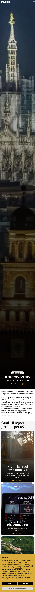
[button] (17, 372)
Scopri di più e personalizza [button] (17, 588)
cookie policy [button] (18, 568)
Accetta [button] (25, 583)
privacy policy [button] (24, 562)
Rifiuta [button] (9, 583)
